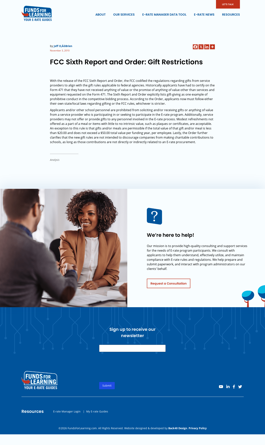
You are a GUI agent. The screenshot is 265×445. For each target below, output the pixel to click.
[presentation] (128, 371)
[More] (212, 46)
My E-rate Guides (97, 412)
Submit (107, 386)
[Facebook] (195, 46)
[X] (201, 46)
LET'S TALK (228, 4)
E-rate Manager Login (67, 412)
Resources (231, 14)
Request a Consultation (168, 284)
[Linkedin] (206, 46)
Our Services (124, 14)
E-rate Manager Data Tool (164, 14)
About (100, 14)
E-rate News (204, 14)
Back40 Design (177, 428)
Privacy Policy (198, 428)
